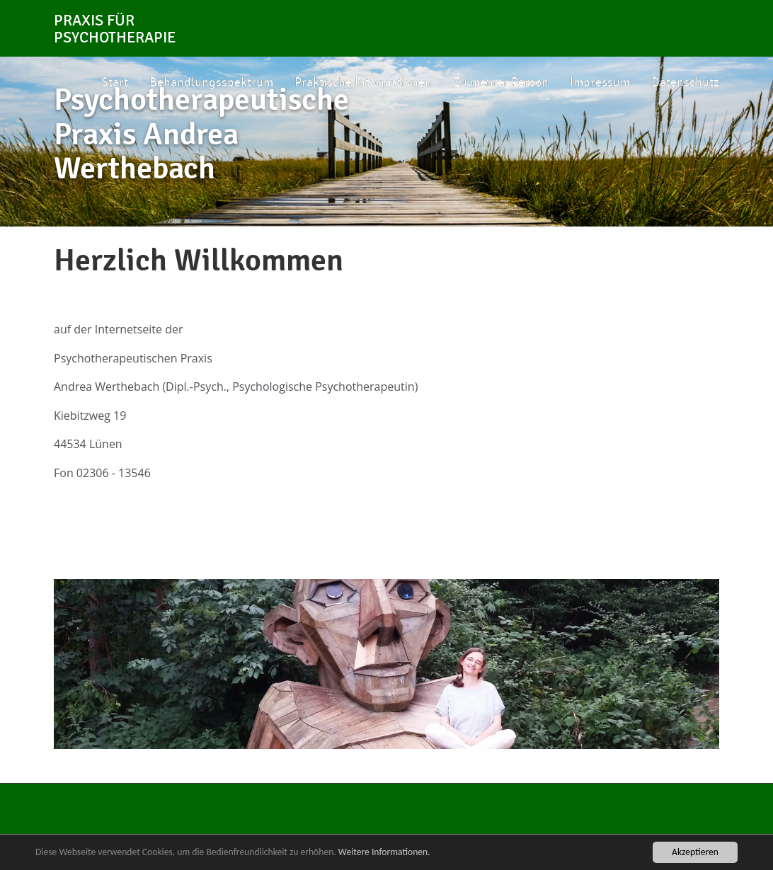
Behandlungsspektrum (211, 82)
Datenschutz (685, 82)
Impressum (600, 82)
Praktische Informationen (363, 82)
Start (114, 82)
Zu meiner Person (501, 82)
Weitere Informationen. (384, 852)
